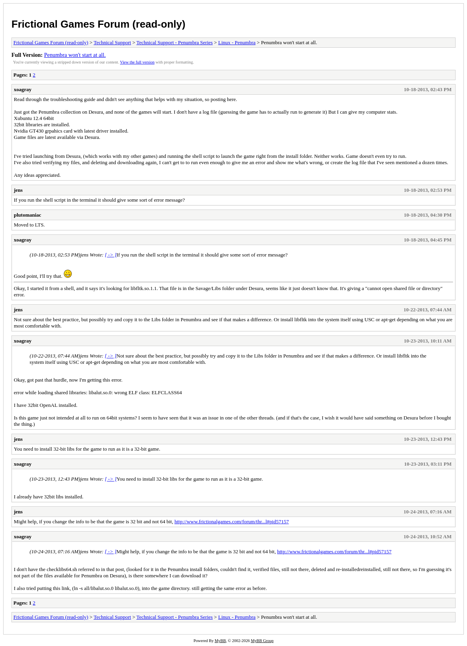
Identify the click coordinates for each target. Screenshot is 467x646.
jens (18, 190)
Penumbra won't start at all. (75, 55)
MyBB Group (262, 641)
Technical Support (112, 42)
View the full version (137, 62)
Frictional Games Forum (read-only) (98, 24)
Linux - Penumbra (237, 42)
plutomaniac (27, 215)
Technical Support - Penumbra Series (175, 42)
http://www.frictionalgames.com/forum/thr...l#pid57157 (231, 521)
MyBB (220, 641)
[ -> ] (111, 255)
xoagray (23, 89)
